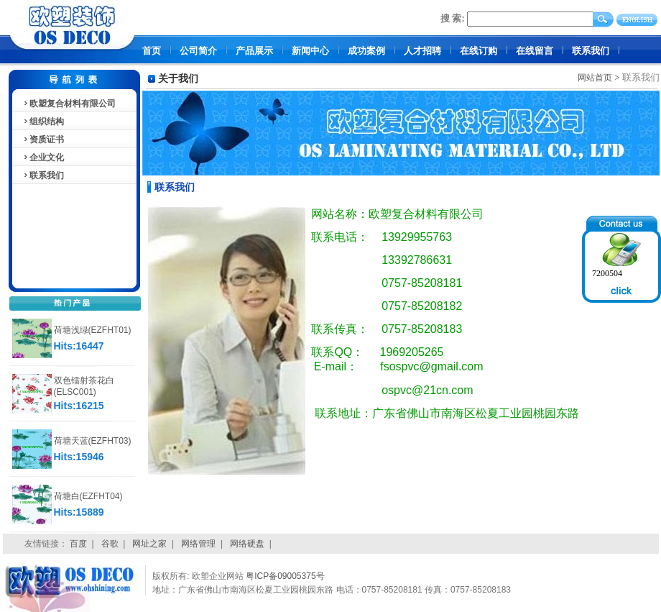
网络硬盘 (247, 544)
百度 (78, 544)
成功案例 (366, 50)
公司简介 (198, 50)
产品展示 (254, 50)
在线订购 (478, 50)
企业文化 (43, 157)
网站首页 (595, 78)
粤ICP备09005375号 (285, 576)
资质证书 (43, 139)
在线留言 (534, 50)
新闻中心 (310, 50)
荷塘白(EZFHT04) (88, 496)
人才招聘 (422, 50)
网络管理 (198, 544)
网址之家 (149, 544)
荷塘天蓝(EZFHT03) (92, 441)
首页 (151, 50)
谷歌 (110, 544)
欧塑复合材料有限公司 (69, 104)
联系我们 (590, 50)
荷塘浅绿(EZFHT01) (92, 330)
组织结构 (43, 122)
